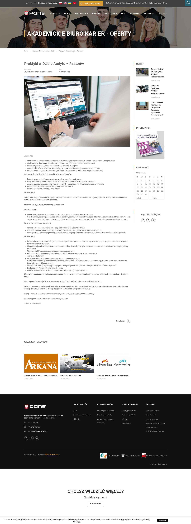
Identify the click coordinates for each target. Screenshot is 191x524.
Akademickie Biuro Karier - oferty (38, 72)
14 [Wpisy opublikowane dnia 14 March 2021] (162, 184)
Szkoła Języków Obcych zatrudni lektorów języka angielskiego (41, 375)
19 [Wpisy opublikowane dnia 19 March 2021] (154, 187)
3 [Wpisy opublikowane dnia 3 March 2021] (145, 180)
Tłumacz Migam (113, 455)
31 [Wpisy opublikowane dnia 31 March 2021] (146, 195)
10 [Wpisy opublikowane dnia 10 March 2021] (146, 184)
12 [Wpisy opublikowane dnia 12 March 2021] (154, 184)
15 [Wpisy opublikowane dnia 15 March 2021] (138, 187)
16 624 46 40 (32, 3)
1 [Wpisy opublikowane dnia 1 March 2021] (137, 180)
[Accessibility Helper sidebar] (188, 3)
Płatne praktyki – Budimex (70, 375)
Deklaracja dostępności (158, 464)
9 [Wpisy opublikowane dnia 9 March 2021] (141, 184)
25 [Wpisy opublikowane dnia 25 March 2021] (150, 191)
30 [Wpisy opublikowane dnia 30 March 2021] (142, 195)
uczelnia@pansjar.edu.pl (48, 3)
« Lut (139, 198)
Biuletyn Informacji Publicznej (154, 455)
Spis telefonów (35, 427)
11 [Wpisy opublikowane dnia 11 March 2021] (150, 184)
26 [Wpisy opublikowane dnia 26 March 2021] (154, 191)
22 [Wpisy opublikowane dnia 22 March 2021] (138, 191)
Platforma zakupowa (130, 455)
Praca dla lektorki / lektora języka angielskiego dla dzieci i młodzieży (113, 375)
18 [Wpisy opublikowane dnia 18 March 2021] (150, 187)
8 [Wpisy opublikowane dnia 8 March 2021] (137, 184)
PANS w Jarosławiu (52, 454)
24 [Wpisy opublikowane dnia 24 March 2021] (146, 191)
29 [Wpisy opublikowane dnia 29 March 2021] (138, 195)
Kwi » (155, 198)
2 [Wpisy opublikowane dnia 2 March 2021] (141, 180)
